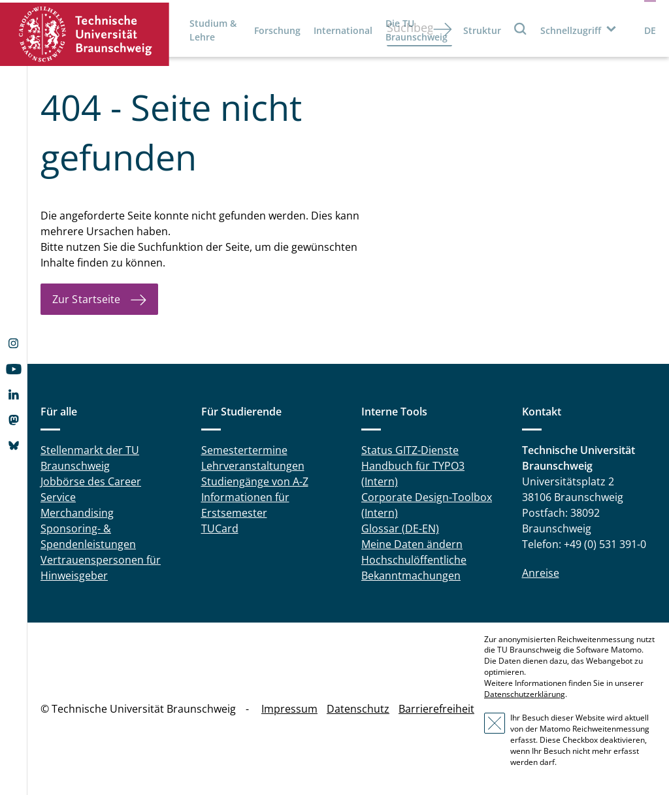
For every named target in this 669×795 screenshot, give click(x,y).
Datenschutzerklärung (524, 694)
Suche (520, 28)
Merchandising (77, 513)
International (343, 30)
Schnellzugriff (570, 30)
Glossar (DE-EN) (400, 528)
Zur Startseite (86, 299)
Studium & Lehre (213, 30)
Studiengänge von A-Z (254, 481)
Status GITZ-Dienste (410, 450)
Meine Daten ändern (412, 544)
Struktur (482, 30)
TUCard (219, 528)
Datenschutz (358, 709)
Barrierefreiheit (436, 709)
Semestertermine (244, 450)
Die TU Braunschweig (416, 30)
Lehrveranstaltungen (252, 466)
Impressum (289, 709)
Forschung (277, 30)
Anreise (540, 573)
